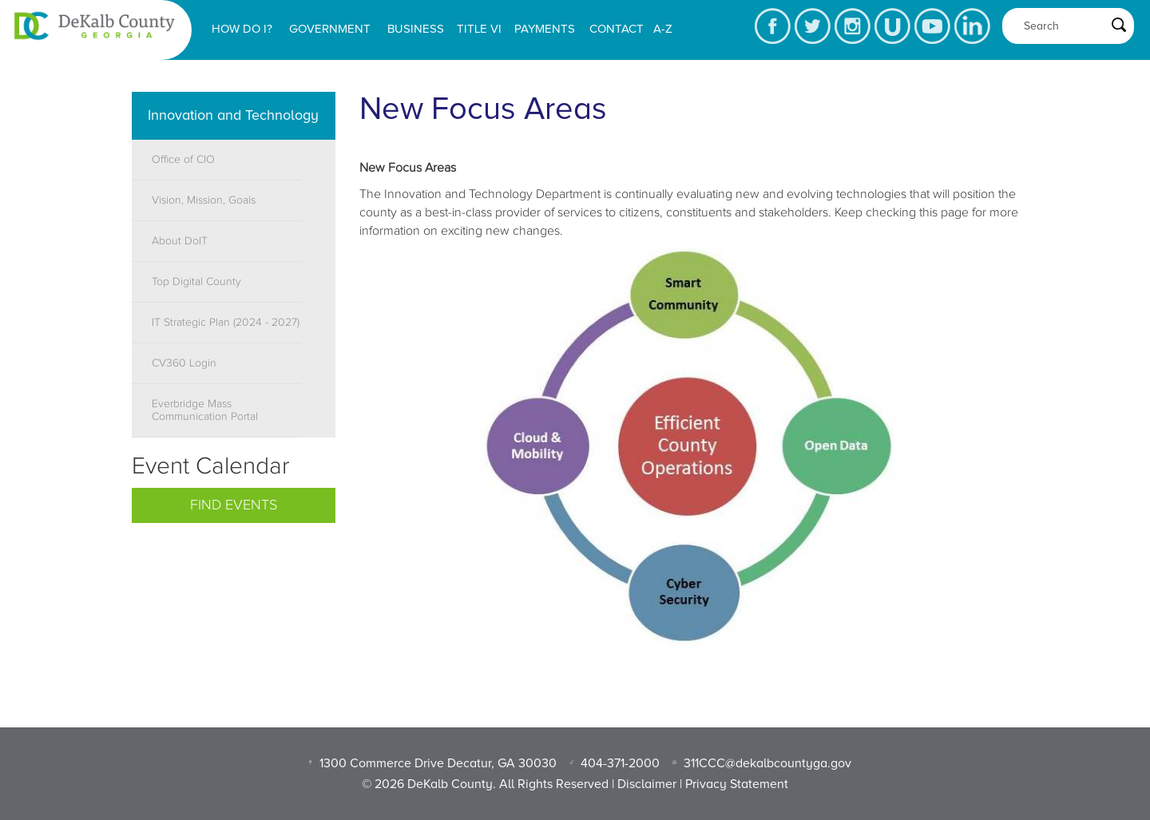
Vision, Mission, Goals (204, 200)
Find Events (233, 505)
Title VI (479, 29)
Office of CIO (183, 159)
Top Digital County (196, 281)
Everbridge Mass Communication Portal (205, 410)
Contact (616, 29)
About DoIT (180, 241)
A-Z (662, 29)
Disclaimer (646, 784)
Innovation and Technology (233, 115)
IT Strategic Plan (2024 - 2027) (225, 322)
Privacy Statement (736, 784)
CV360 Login (184, 363)
